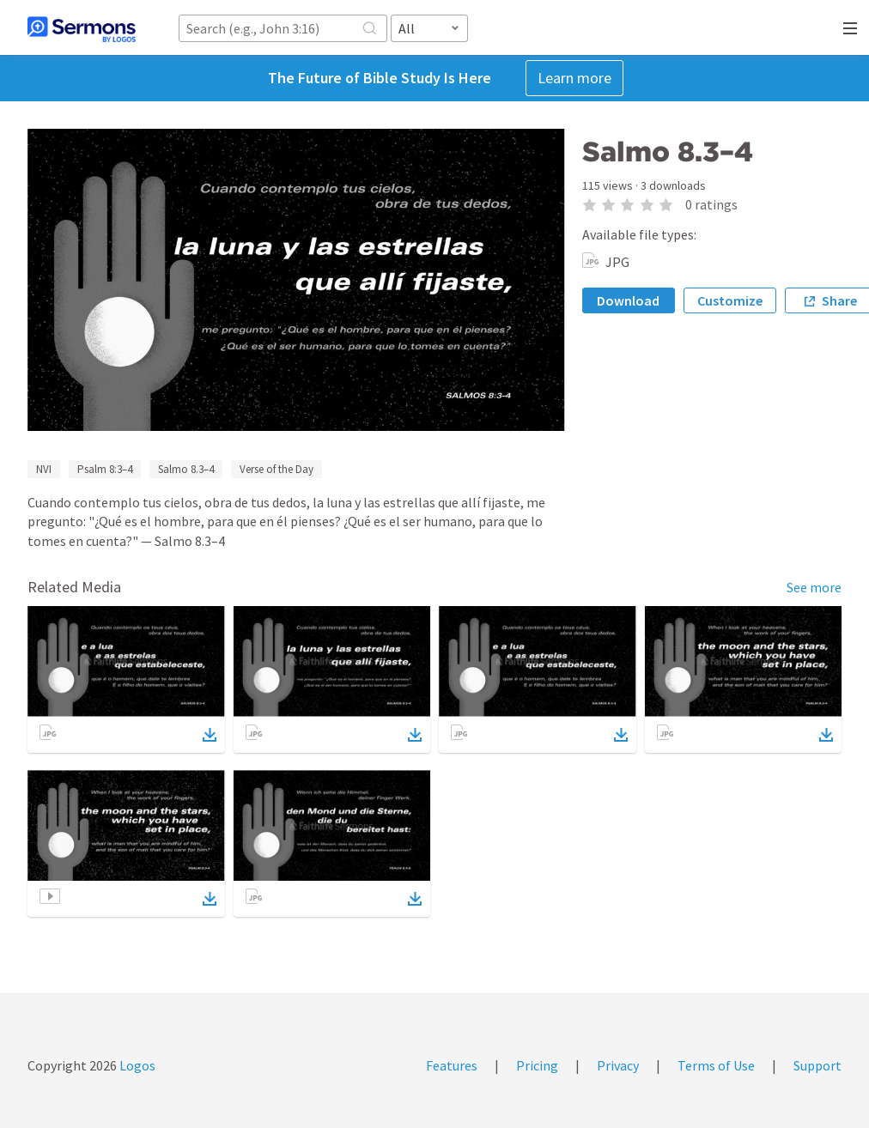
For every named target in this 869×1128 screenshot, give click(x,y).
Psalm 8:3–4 (104, 469)
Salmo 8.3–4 (186, 469)
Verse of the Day (276, 469)
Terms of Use (716, 1065)
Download (628, 300)
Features (451, 1065)
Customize (730, 300)
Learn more (574, 78)
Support (817, 1065)
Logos (136, 1065)
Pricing (537, 1065)
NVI (44, 469)
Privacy (618, 1065)
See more (814, 587)
